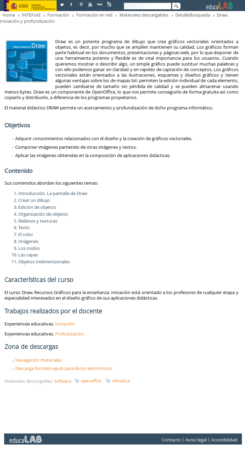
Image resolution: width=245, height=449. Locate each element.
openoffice (91, 380)
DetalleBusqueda (192, 15)
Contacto (171, 440)
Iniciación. (66, 324)
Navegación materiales (38, 360)
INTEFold (31, 15)
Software (62, 381)
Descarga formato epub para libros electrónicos (63, 368)
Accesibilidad (224, 440)
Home (8, 15)
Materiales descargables (143, 15)
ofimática (121, 380)
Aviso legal (196, 440)
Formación (58, 15)
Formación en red (94, 15)
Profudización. (70, 334)
